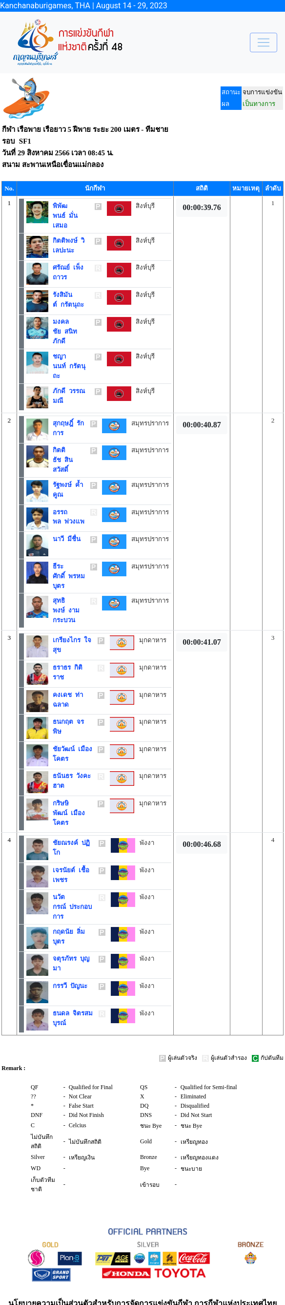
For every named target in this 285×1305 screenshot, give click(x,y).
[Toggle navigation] (263, 42)
